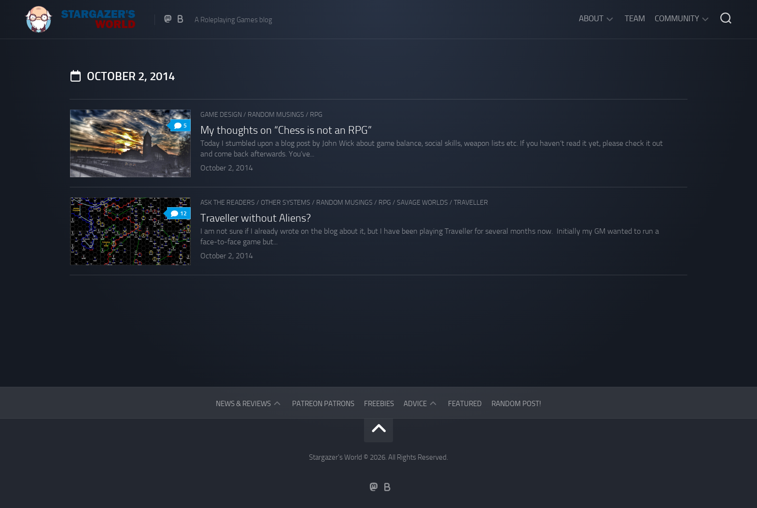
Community (677, 18)
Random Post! (516, 403)
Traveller (471, 202)
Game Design (221, 115)
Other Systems (285, 202)
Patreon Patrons (323, 403)
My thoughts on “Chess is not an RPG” (286, 130)
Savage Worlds (422, 202)
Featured (465, 403)
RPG (316, 115)
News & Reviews (243, 403)
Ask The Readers (227, 202)
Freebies (379, 403)
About (591, 18)
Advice (415, 403)
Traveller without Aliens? (255, 218)
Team (635, 18)
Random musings (276, 115)
